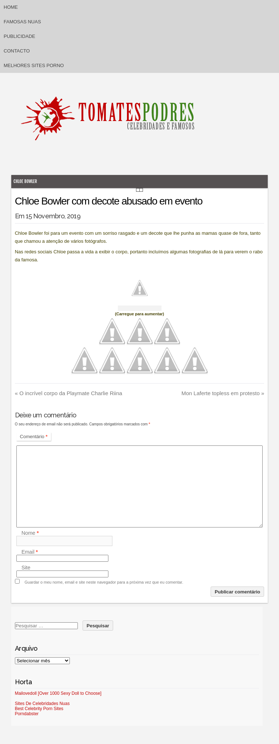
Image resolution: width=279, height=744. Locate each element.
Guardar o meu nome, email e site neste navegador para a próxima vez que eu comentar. (103, 582)
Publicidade (19, 36)
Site (26, 567)
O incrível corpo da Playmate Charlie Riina (68, 393)
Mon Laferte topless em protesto (223, 393)
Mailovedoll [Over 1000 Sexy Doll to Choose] (58, 693)
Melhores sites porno (34, 65)
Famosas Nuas (22, 21)
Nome (30, 533)
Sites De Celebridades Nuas (42, 703)
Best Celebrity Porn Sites (39, 708)
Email (29, 552)
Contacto (17, 51)
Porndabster (27, 713)
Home (11, 7)
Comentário (34, 436)
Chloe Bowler (25, 181)
